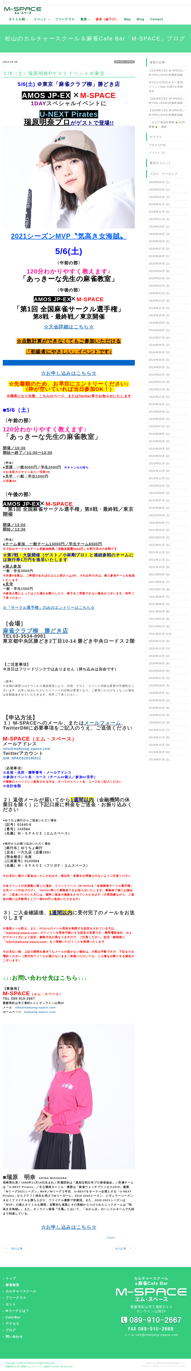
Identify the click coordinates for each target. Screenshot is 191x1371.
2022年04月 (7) (159, 522)
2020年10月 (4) (159, 655)
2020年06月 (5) (159, 685)
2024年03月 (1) (159, 367)
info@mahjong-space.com (35, 1007)
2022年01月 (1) (159, 544)
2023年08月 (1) (159, 418)
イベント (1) (157, 152)
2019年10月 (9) (159, 744)
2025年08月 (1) (159, 241)
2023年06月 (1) (159, 433)
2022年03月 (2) (159, 529)
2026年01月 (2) (159, 204)
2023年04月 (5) (159, 448)
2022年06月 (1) (159, 507)
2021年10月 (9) (159, 567)
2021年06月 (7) (159, 596)
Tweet (111, 1237)
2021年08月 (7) (159, 581)
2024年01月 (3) (159, 381)
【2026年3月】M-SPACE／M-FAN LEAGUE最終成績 (167, 72)
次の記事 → (123, 1248)
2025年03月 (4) (159, 278)
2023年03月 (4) (159, 455)
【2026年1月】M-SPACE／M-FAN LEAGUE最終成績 (167, 112)
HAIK (183, 1366)
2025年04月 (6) (159, 271)
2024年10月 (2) (159, 315)
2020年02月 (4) (159, 715)
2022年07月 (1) (159, 500)
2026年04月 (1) (159, 182)
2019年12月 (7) (159, 729)
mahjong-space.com (40, 1011)
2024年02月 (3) (159, 374)
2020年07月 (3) (159, 678)
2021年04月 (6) (159, 611)
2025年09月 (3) (159, 234)
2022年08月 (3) (159, 492)
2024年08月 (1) (159, 330)
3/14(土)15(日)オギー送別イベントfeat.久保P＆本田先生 (166, 87)
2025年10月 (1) (159, 226)
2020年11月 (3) (159, 648)
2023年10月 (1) (159, 404)
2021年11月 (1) (159, 559)
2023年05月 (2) (159, 441)
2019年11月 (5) (159, 737)
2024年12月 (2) (159, 300)
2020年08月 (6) (159, 670)
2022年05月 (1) (159, 515)
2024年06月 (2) (159, 344)
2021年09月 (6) (159, 574)
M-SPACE (29, 1363)
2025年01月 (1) (159, 293)
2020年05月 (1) (159, 692)
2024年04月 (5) (159, 359)
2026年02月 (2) (159, 197)
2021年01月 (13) (160, 633)
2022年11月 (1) (159, 478)
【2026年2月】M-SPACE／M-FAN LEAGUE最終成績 (167, 101)
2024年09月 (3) (159, 322)
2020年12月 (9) (159, 641)
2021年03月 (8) (159, 618)
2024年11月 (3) (159, 308)
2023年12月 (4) (159, 389)
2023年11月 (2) (159, 396)
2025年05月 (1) (159, 263)
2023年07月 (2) (159, 426)
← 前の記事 (14, 1248)
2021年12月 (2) (159, 552)
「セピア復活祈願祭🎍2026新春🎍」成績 (167, 124)
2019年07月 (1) (159, 759)
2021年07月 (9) (159, 589)
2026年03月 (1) (159, 189)
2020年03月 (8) (159, 707)
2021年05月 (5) (159, 604)
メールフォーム (102, 723)
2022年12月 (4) (159, 470)
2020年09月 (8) (159, 663)
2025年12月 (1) (159, 211)
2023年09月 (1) (159, 411)
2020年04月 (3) (159, 700)
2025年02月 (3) (159, 285)
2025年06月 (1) (159, 256)
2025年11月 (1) (159, 219)
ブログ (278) (157, 145)
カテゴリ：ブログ (124, 62)
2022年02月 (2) (159, 537)
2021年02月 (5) (159, 626)
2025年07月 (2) (159, 248)
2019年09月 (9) (159, 752)
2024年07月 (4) (159, 337)
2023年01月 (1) (159, 463)
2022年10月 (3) (159, 485)
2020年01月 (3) (159, 722)
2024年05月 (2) (159, 352)
